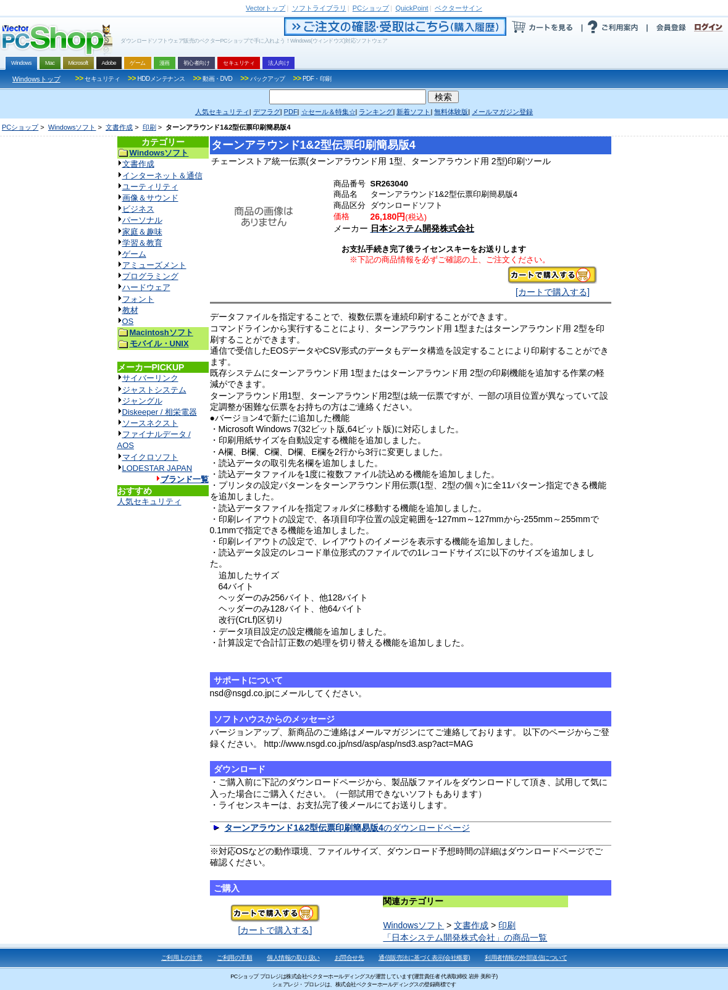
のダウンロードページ (346, 828)
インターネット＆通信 (162, 175)
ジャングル (142, 401)
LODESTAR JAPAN (157, 468)
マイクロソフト (150, 457)
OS (128, 321)
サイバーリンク (150, 378)
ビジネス (138, 209)
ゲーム (134, 254)
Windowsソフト (72, 127)
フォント (138, 299)
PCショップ (20, 127)
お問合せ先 (349, 957)
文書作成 (119, 127)
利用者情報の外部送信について (526, 957)
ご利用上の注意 (182, 957)
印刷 (149, 127)
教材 (130, 310)
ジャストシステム (154, 389)
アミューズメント (154, 265)
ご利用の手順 (234, 957)
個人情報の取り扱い (293, 957)
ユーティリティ (150, 186)
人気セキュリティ (149, 501)
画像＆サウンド (150, 197)
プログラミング (150, 276)
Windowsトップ (36, 79)
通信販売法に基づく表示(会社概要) (424, 957)
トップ (265, 8)
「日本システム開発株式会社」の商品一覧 (465, 937)
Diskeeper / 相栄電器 (159, 412)
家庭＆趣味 (142, 231)
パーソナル (142, 220)
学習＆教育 (142, 243)
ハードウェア (146, 287)
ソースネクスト (150, 423)
